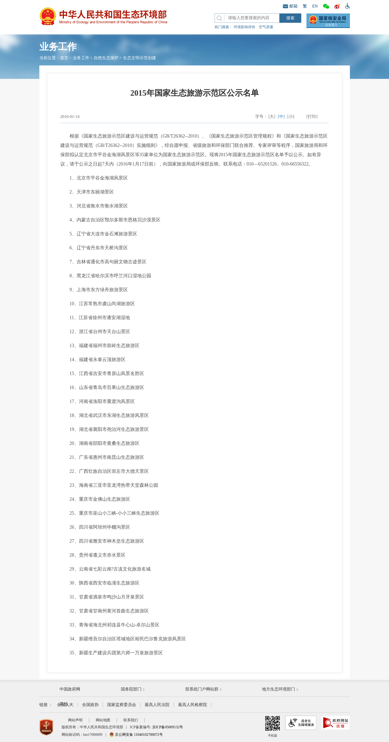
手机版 (272, 726)
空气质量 (266, 27)
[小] (290, 116)
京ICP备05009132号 (167, 727)
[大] (271, 116)
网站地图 (103, 720)
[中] (281, 116)
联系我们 (130, 720)
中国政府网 (70, 689)
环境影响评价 (244, 27)
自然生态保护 (106, 58)
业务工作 (81, 58)
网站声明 (75, 720)
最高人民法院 (157, 704)
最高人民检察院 (192, 704)
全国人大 (65, 704)
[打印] (312, 116)
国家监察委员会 (121, 704)
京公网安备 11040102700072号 (136, 735)
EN (315, 6)
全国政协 (90, 704)
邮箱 (290, 6)
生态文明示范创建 (139, 58)
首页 (64, 58)
